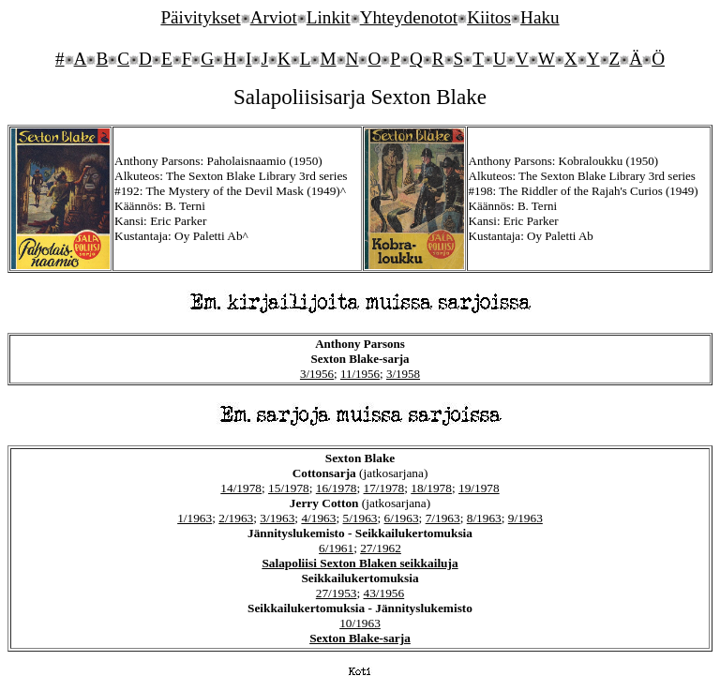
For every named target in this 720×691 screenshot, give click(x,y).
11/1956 (360, 374)
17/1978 (384, 488)
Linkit (329, 17)
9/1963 (525, 518)
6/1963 (401, 518)
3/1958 (403, 374)
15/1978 (288, 488)
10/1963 (360, 623)
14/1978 (241, 488)
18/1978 (431, 488)
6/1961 (336, 548)
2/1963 (235, 518)
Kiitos (489, 17)
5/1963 (359, 518)
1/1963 (194, 518)
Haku (540, 17)
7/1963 (443, 518)
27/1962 (380, 548)
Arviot (273, 17)
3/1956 (317, 374)
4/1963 (318, 518)
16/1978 (336, 488)
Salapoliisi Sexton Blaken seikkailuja (360, 563)
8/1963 (484, 518)
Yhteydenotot (409, 17)
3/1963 (277, 518)
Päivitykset (200, 17)
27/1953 (336, 593)
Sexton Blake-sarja (360, 638)
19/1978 (479, 488)
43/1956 (384, 593)
